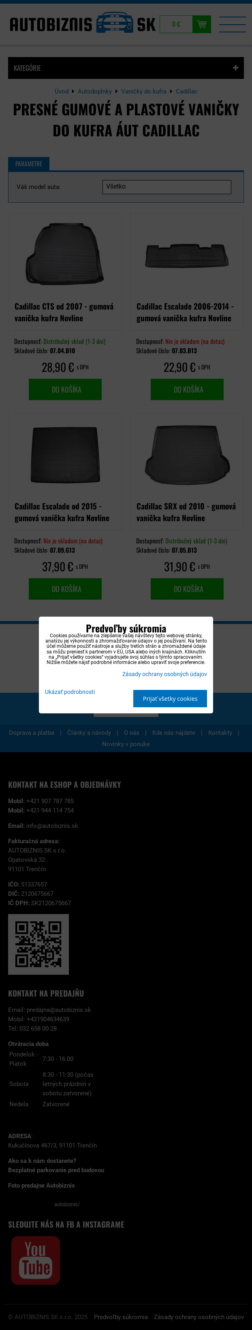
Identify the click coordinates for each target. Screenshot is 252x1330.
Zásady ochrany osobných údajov (164, 674)
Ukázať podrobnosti (70, 692)
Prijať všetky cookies (170, 698)
